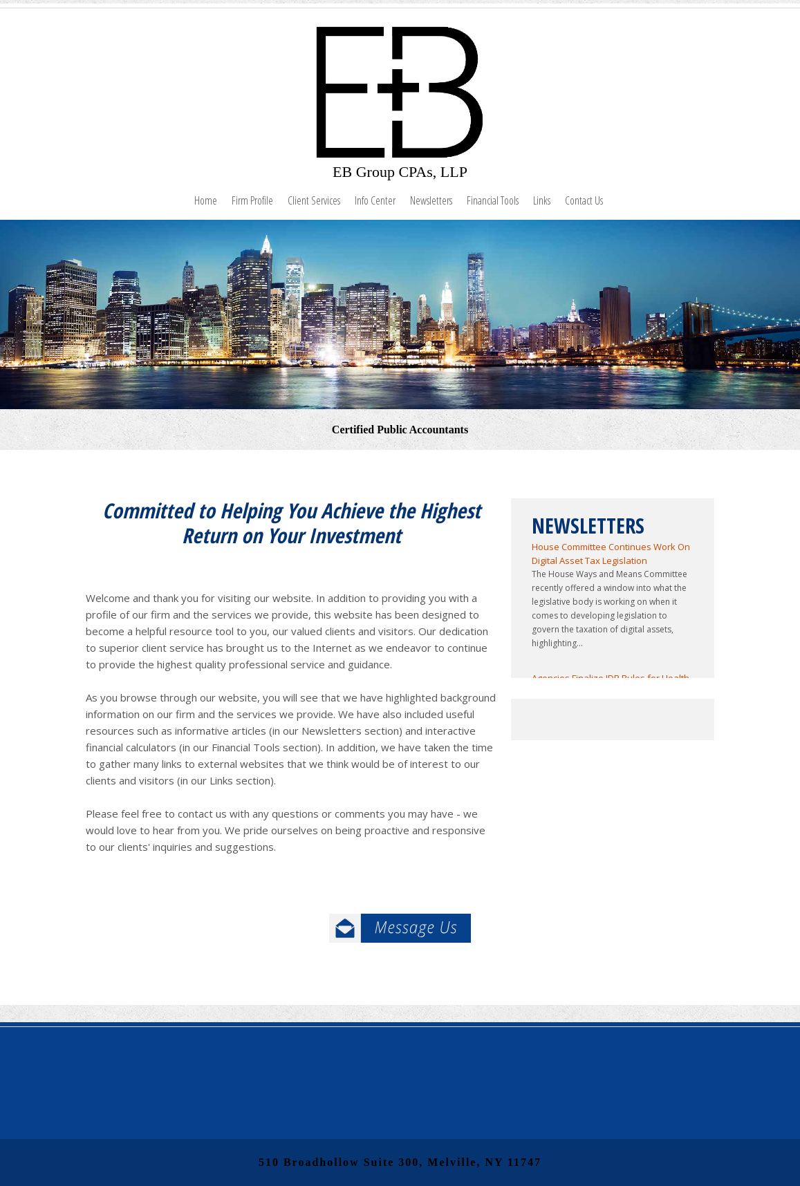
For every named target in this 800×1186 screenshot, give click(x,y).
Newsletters (431, 200)
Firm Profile (252, 200)
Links (541, 200)
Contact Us (584, 200)
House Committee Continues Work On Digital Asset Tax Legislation (611, 553)
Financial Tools (493, 200)
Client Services (314, 200)
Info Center (375, 200)
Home (205, 200)
